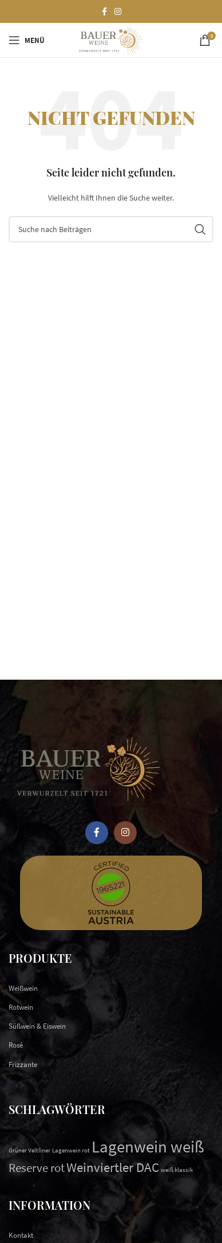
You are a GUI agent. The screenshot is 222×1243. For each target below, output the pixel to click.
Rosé (16, 1045)
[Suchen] (111, 229)
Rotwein (21, 1007)
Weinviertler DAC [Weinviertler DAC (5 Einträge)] (112, 1167)
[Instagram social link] (118, 11)
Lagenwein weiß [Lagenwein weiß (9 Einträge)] (148, 1146)
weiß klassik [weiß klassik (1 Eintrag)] (177, 1170)
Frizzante (23, 1064)
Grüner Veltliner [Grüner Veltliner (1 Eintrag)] (29, 1150)
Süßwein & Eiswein (37, 1026)
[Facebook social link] (104, 11)
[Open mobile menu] (26, 40)
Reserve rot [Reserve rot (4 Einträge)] (37, 1167)
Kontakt (21, 1235)
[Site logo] (110, 39)
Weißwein (23, 988)
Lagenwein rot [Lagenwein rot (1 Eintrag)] (71, 1150)
